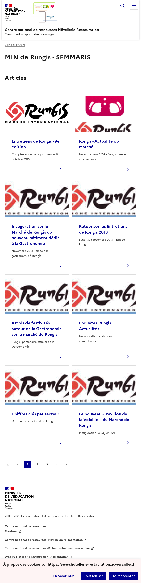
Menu (134, 6)
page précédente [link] (18, 464)
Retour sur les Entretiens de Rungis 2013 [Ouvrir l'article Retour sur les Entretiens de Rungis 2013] (103, 229)
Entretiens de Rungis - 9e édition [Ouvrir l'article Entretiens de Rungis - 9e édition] (35, 144)
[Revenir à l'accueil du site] (19, 498)
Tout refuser (93, 575)
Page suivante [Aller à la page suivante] (56, 464)
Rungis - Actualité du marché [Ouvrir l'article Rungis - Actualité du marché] (99, 144)
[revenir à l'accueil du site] (70, 29)
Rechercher (122, 6)
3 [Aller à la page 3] (47, 464)
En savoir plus (63, 575)
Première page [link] (8, 464)
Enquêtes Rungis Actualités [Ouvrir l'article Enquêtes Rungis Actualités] (95, 326)
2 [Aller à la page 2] (37, 464)
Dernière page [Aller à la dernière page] (66, 464)
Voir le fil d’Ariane (15, 45)
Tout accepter (123, 575)
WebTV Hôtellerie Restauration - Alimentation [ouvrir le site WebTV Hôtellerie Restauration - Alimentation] (37, 557)
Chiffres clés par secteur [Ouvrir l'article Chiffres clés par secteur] (35, 414)
